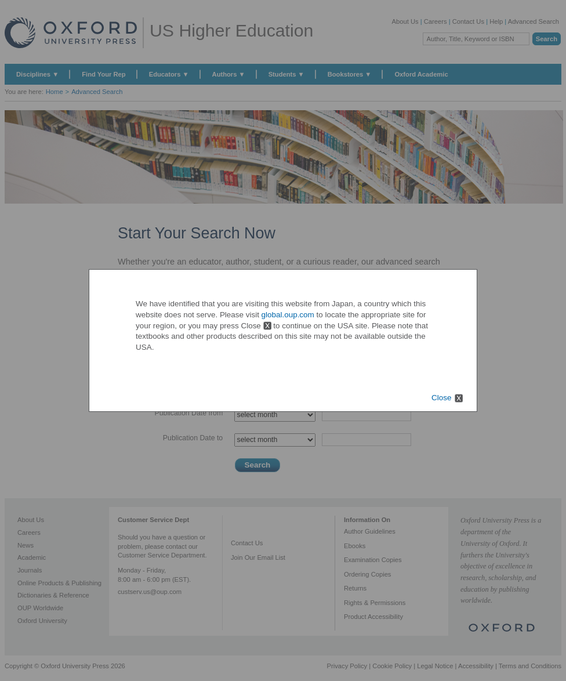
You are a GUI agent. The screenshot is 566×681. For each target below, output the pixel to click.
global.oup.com (288, 314)
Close (441, 398)
